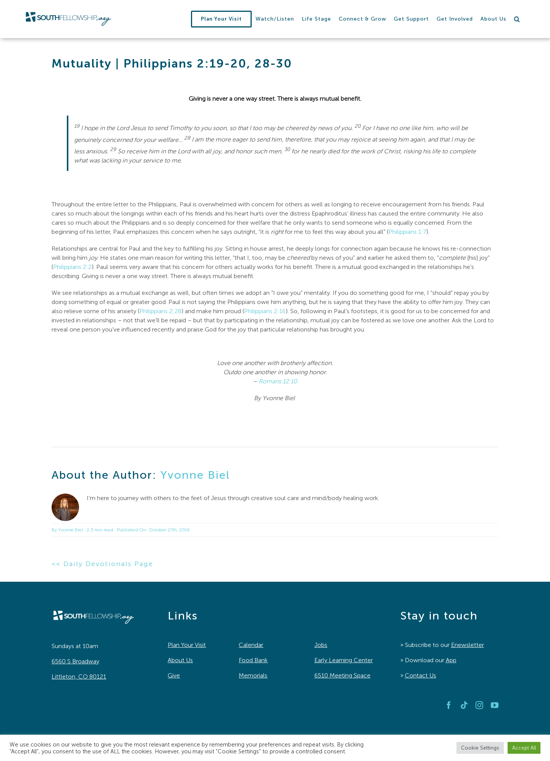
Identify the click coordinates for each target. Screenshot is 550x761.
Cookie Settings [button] (480, 748)
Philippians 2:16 (265, 311)
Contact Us (420, 675)
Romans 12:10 (278, 381)
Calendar (251, 644)
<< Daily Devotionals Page (102, 564)
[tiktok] (464, 705)
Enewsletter (467, 644)
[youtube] (494, 705)
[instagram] (479, 705)
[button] (517, 19)
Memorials (253, 675)
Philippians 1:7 (407, 231)
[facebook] (449, 705)
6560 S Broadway (75, 661)
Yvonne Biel (195, 475)
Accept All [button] (524, 748)
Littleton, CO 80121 (79, 676)
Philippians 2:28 (160, 311)
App (451, 660)
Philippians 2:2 (72, 266)
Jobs (320, 644)
